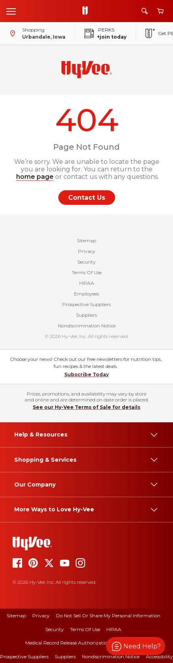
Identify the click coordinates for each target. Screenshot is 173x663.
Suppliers (86, 315)
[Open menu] (11, 11)
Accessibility (159, 656)
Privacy (86, 251)
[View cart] (160, 11)
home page (35, 176)
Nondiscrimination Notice (86, 326)
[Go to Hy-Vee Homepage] (87, 11)
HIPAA (86, 283)
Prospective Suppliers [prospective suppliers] (24, 656)
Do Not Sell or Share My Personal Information (108, 615)
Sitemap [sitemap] (16, 615)
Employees (86, 294)
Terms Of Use (87, 272)
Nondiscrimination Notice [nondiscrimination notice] (111, 656)
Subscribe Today (86, 374)
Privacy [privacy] (41, 615)
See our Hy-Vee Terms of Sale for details (86, 407)
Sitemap (86, 240)
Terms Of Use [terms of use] (85, 629)
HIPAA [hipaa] (113, 629)
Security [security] (54, 629)
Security (86, 262)
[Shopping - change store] (35, 33)
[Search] (144, 11)
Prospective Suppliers (86, 304)
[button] (135, 646)
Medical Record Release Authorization (67, 643)
